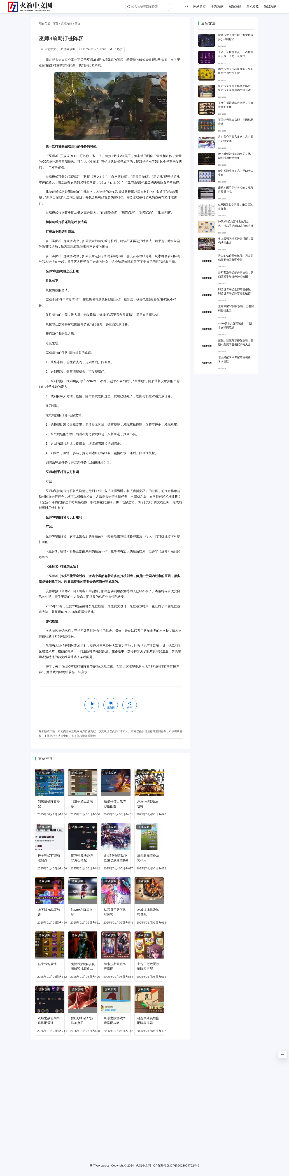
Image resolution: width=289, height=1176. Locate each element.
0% (282, 1055)
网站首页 (199, 6)
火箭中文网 (143, 1165)
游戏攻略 (270, 6)
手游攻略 (217, 6)
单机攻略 (252, 6)
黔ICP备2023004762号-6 (183, 1165)
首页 (55, 23)
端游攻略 (235, 6)
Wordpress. (103, 1165)
